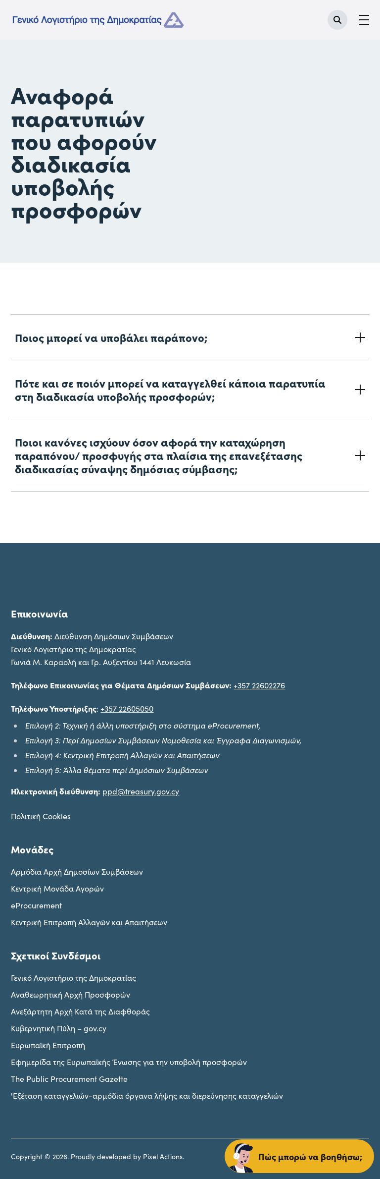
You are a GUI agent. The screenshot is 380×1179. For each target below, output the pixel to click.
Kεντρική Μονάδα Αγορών (57, 888)
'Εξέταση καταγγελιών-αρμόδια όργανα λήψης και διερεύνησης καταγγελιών (147, 1095)
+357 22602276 (259, 685)
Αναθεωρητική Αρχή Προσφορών (70, 994)
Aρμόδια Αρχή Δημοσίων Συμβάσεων (77, 871)
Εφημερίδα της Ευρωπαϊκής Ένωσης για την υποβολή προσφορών (129, 1062)
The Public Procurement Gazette (69, 1078)
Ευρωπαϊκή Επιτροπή (48, 1045)
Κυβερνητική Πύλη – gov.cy (58, 1028)
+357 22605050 (126, 708)
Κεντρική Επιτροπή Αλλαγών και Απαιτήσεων (89, 922)
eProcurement (36, 905)
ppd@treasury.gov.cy (140, 791)
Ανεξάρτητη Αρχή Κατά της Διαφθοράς (80, 1011)
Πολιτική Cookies (41, 816)
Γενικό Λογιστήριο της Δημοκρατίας (73, 977)
